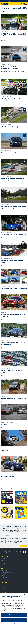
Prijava (24, 546)
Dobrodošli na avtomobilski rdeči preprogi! (14, 153)
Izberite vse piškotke (14, 615)
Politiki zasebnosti (20, 542)
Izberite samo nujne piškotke (14, 620)
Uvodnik (4, 558)
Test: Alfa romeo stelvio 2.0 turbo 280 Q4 (13, 399)
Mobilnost (4, 582)
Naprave (4, 574)
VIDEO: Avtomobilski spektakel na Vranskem (13, 35)
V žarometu (4, 556)
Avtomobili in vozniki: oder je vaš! (11, 127)
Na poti (4, 588)
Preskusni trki (5, 576)
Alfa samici (4, 424)
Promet (4, 585)
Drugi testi (4, 577)
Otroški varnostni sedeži (8, 572)
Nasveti (4, 586)
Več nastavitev (14, 624)
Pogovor (4, 562)
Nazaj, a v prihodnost (7, 476)
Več (1, 43)
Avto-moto (4, 560)
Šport (3, 563)
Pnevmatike (5, 571)
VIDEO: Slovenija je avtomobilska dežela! (9, 67)
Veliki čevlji (4, 450)
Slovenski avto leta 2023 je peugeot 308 (13, 235)
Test (2, 568)
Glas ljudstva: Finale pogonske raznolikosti (14, 289)
